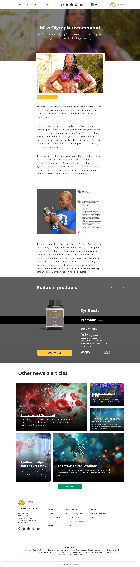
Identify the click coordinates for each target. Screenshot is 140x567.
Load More (69, 486)
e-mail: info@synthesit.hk (76, 514)
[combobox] (96, 5)
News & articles (33, 5)
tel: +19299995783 (73, 518)
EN (94, 4)
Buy (54, 5)
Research (45, 5)
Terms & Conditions (98, 514)
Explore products (54, 518)
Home (21, 5)
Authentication (96, 518)
